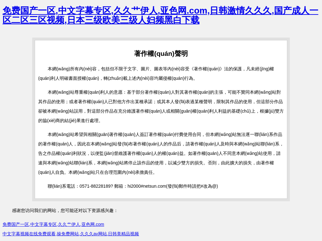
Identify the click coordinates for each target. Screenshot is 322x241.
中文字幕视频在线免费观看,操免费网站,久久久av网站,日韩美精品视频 (71, 233)
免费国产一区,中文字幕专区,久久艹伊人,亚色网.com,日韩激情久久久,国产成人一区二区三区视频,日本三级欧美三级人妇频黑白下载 (160, 15)
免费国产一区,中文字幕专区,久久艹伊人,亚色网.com (53, 224)
